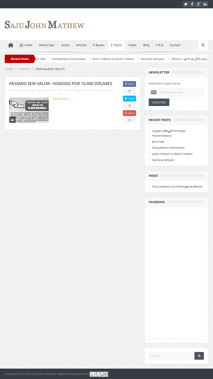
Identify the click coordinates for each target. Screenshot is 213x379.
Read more (62, 99)
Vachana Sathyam (155, 58)
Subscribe (159, 102)
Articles (81, 45)
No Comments (103, 90)
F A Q (159, 45)
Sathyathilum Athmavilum (71, 58)
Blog (146, 45)
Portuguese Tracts (82, 90)
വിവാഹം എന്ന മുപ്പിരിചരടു (191, 58)
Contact (175, 45)
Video (132, 45)
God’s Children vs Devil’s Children (115, 58)
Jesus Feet (41, 58)
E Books (98, 45)
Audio (65, 45)
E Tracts (116, 45)
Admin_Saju (28, 90)
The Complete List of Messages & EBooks (177, 186)
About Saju (47, 45)
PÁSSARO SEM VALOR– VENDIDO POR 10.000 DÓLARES (60, 83)
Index (26, 45)
